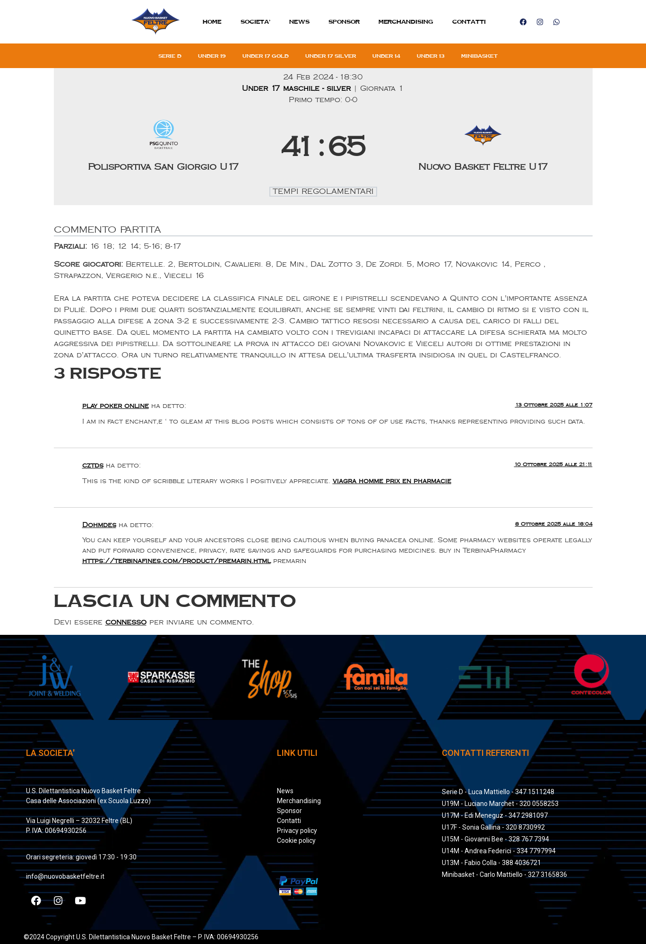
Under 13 (431, 56)
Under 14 (386, 56)
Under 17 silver (330, 56)
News (299, 21)
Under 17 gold (265, 56)
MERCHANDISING (406, 21)
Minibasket (479, 56)
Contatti (469, 21)
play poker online (115, 405)
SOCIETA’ (255, 21)
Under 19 (212, 56)
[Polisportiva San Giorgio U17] (163, 148)
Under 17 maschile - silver (297, 89)
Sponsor (344, 21)
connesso (125, 622)
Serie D (169, 56)
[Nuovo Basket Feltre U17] (483, 148)
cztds (92, 465)
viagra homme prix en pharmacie (392, 481)
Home (212, 21)
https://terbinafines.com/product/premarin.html (176, 560)
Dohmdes (99, 525)
